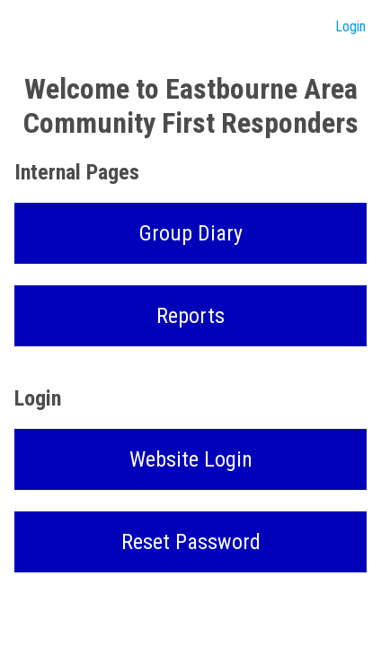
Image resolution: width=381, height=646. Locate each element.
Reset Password (191, 541)
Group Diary (191, 233)
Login (350, 26)
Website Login (191, 459)
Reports (190, 315)
